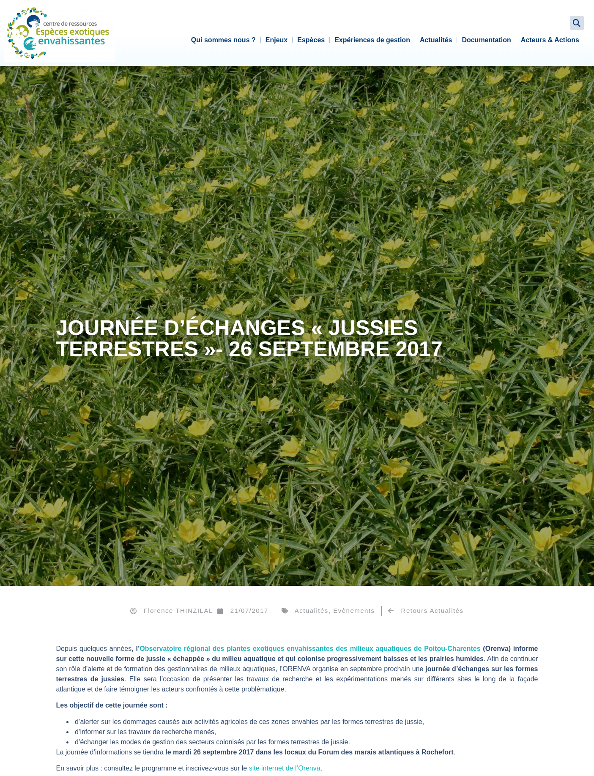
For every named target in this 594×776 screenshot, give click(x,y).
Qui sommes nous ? (223, 40)
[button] (577, 23)
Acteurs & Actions (550, 40)
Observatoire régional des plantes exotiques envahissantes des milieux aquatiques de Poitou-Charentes (311, 648)
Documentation (486, 40)
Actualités (436, 40)
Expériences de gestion (372, 40)
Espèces (311, 40)
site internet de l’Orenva (284, 768)
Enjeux (276, 40)
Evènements (354, 610)
